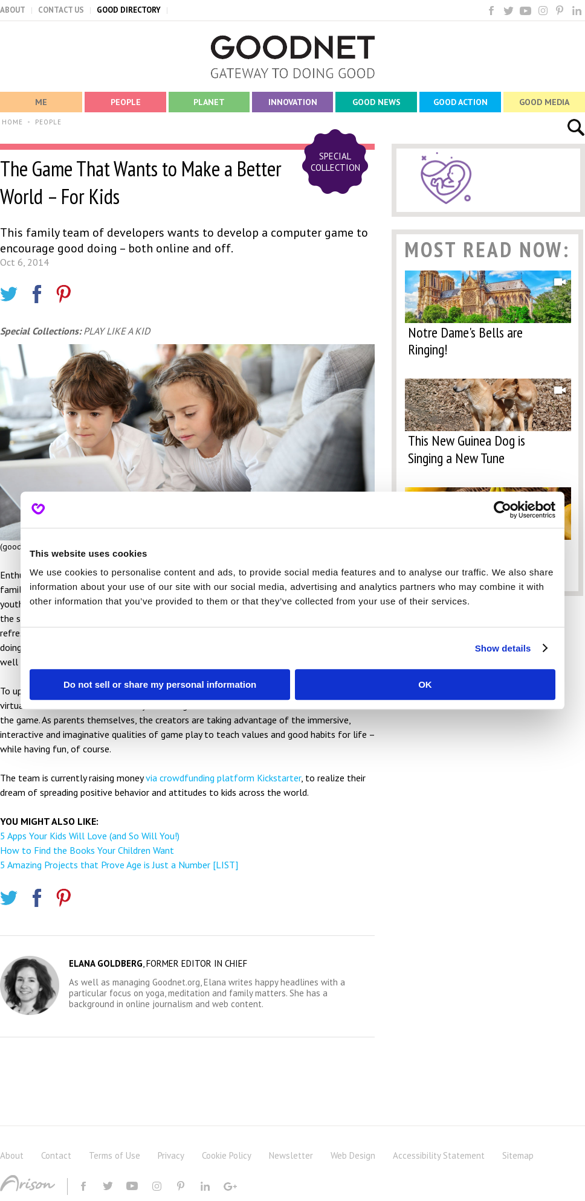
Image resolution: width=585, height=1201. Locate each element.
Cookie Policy (226, 1155)
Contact (56, 1155)
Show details (503, 648)
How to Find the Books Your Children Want (87, 850)
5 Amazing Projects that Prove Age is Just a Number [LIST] (119, 865)
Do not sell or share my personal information (159, 684)
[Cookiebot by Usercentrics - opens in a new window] (502, 510)
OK (425, 684)
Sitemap (518, 1155)
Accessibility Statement (439, 1155)
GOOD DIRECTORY (129, 10)
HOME (12, 122)
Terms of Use (114, 1155)
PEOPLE (48, 122)
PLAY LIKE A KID (116, 331)
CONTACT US (61, 10)
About (12, 1155)
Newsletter (291, 1155)
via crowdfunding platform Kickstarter (223, 778)
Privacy (171, 1155)
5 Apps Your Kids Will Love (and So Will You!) (89, 836)
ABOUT (12, 10)
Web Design (353, 1155)
